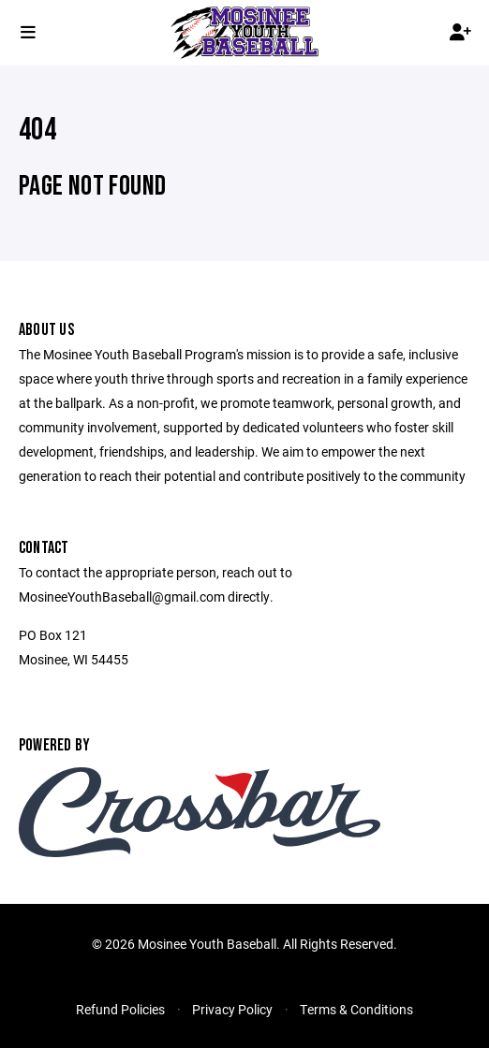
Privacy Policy (232, 1009)
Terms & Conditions (356, 1009)
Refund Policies (120, 1009)
